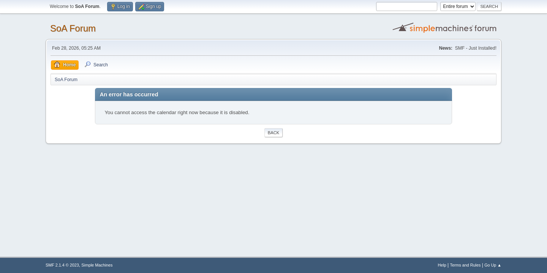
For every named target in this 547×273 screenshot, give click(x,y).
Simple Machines (96, 265)
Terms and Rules (465, 265)
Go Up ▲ (492, 265)
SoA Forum (73, 28)
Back (273, 132)
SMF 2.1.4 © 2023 (62, 265)
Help (442, 265)
